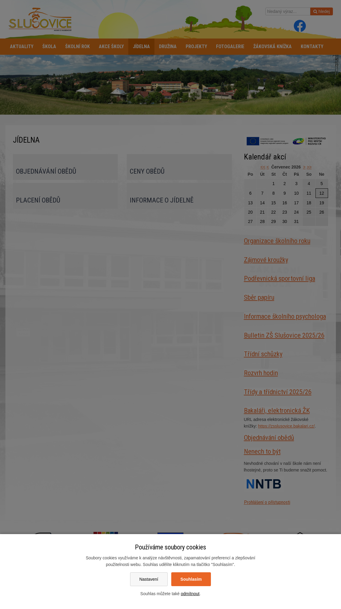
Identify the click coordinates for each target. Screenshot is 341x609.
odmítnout (190, 593)
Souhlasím (191, 579)
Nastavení (148, 579)
